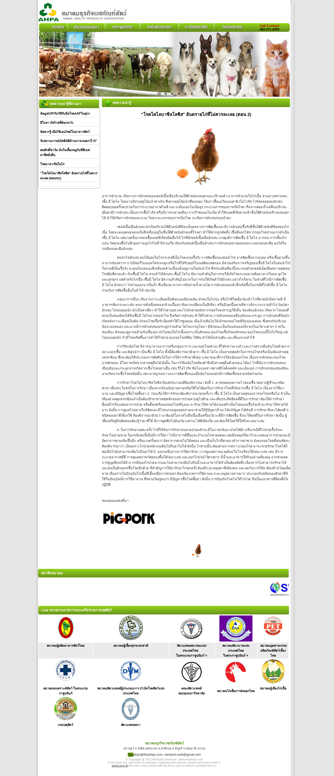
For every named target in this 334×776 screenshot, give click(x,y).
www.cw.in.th (120, 765)
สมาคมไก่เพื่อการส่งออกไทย (236, 691)
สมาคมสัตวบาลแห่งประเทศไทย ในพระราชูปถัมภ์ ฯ (235, 650)
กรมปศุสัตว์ (65, 725)
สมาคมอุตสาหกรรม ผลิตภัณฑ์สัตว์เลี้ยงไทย (273, 650)
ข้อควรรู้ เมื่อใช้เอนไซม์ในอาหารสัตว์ (65, 132)
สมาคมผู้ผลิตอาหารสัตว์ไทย (65, 646)
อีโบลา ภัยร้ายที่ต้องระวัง (56, 123)
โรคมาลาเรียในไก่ (52, 164)
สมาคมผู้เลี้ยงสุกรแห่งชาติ (130, 646)
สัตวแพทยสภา (130, 725)
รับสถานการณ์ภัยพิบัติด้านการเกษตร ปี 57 (68, 141)
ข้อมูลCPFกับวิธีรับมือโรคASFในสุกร (65, 113)
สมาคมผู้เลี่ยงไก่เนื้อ (273, 688)
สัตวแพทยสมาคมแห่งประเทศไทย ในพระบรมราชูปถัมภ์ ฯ (191, 650)
